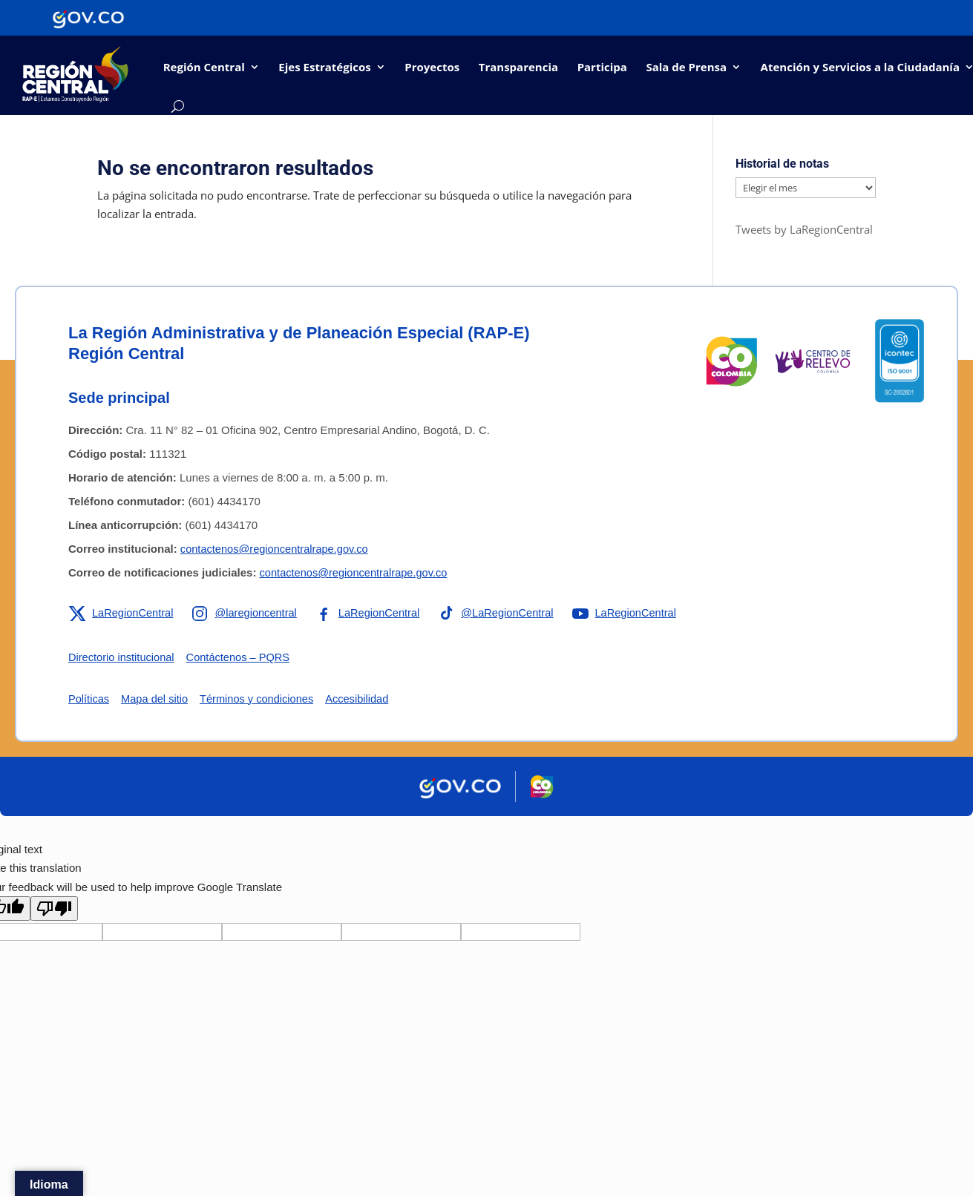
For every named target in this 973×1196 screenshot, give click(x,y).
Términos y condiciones (261, 698)
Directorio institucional (122, 657)
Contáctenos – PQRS (242, 657)
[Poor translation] (54, 908)
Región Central (204, 66)
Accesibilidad (364, 698)
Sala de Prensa (686, 66)
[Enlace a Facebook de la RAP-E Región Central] (373, 613)
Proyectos (431, 66)
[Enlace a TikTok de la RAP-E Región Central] (504, 613)
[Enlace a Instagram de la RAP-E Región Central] (248, 613)
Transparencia (518, 66)
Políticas (89, 698)
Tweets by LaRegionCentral (804, 229)
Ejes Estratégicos (324, 66)
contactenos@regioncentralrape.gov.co (276, 548)
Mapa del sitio (156, 698)
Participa (602, 66)
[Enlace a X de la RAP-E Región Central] (122, 613)
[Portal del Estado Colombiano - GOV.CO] (88, 18)
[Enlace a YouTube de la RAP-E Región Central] (635, 613)
